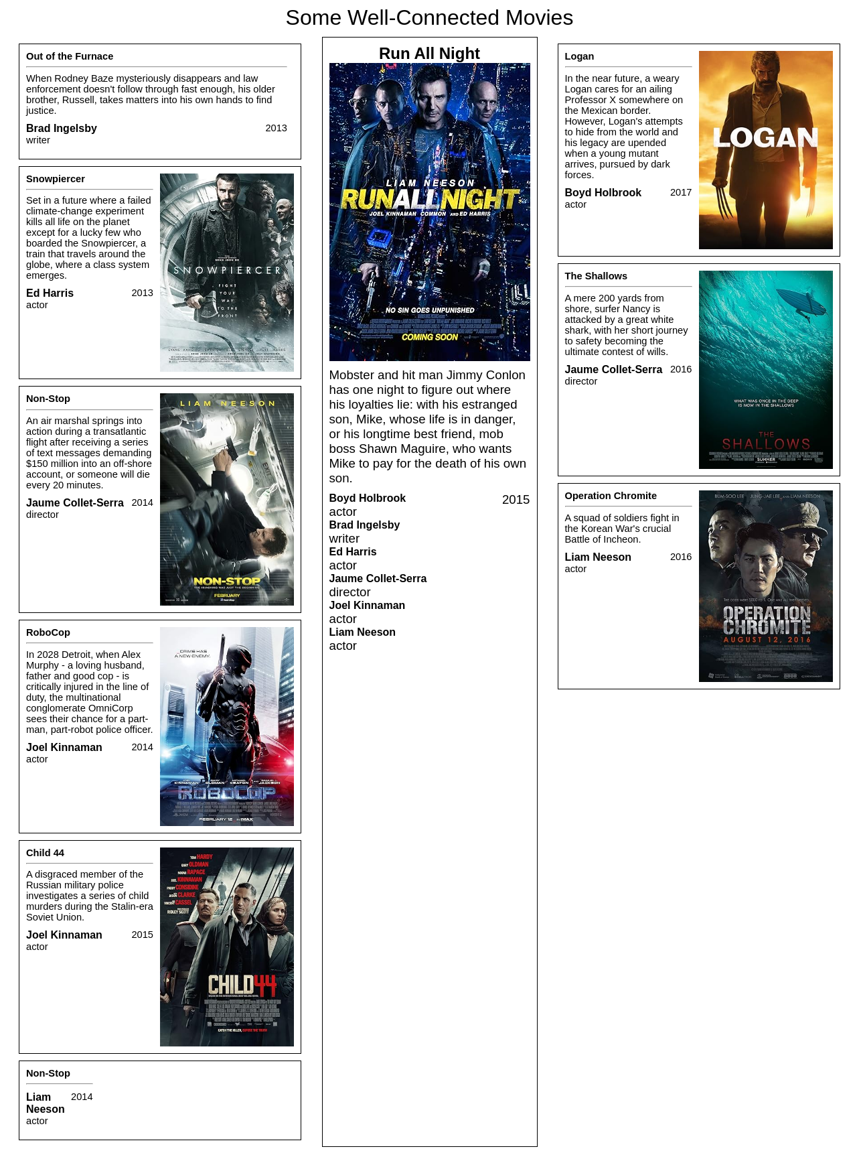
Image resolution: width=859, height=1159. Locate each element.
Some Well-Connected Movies (430, 17)
